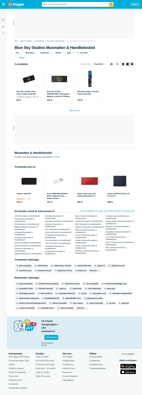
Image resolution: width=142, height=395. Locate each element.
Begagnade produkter (18, 377)
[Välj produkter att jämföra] (111, 64)
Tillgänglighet (68, 370)
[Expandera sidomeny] (3, 13)
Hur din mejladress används (50, 332)
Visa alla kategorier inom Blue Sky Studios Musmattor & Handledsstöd (107, 211)
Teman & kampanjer (17, 362)
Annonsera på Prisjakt (45, 354)
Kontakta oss (68, 354)
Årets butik (13, 366)
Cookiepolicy (94, 350)
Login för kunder (43, 362)
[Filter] (3, 33)
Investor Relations (70, 366)
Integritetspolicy (96, 354)
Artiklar (12, 354)
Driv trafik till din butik (45, 350)
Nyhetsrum (67, 362)
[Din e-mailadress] (57, 327)
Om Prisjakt (67, 346)
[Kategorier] (3, 4)
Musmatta (56, 157)
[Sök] (111, 4)
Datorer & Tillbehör (26, 41)
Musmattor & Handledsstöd (55, 41)
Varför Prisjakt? (42, 346)
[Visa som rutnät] (123, 64)
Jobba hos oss (68, 358)
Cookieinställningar (97, 358)
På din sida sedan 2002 (19, 350)
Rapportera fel (74, 110)
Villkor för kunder (43, 366)
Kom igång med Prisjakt (19, 346)
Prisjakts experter (16, 358)
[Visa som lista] (127, 64)
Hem (16, 41)
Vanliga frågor (68, 350)
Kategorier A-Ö (15, 370)
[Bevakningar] (3, 26)
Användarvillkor (96, 346)
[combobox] (75, 4)
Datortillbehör (39, 41)
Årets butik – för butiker (46, 358)
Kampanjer (13, 373)
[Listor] (3, 20)
